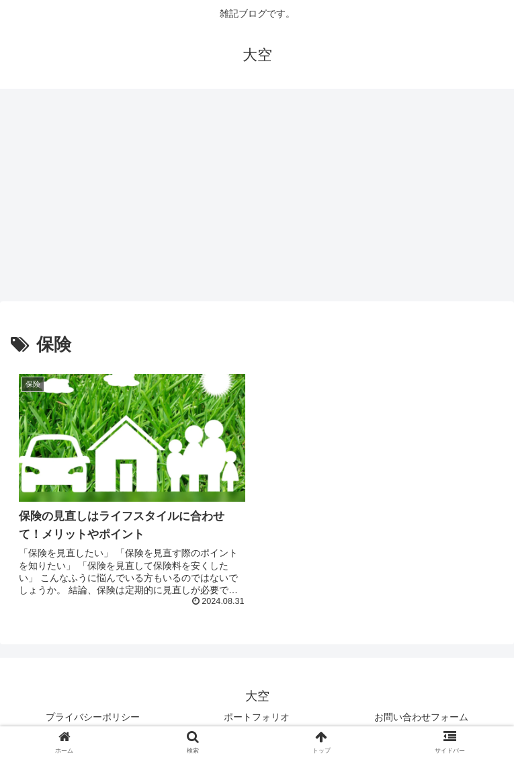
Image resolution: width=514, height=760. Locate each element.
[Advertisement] (257, 199)
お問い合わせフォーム (421, 717)
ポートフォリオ (257, 717)
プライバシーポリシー (93, 717)
